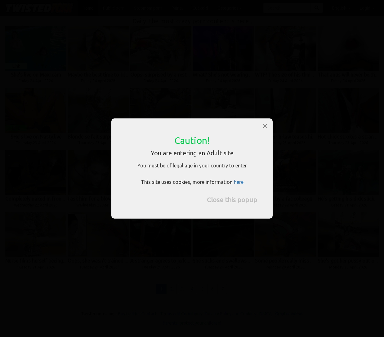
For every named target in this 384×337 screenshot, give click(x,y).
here (238, 182)
